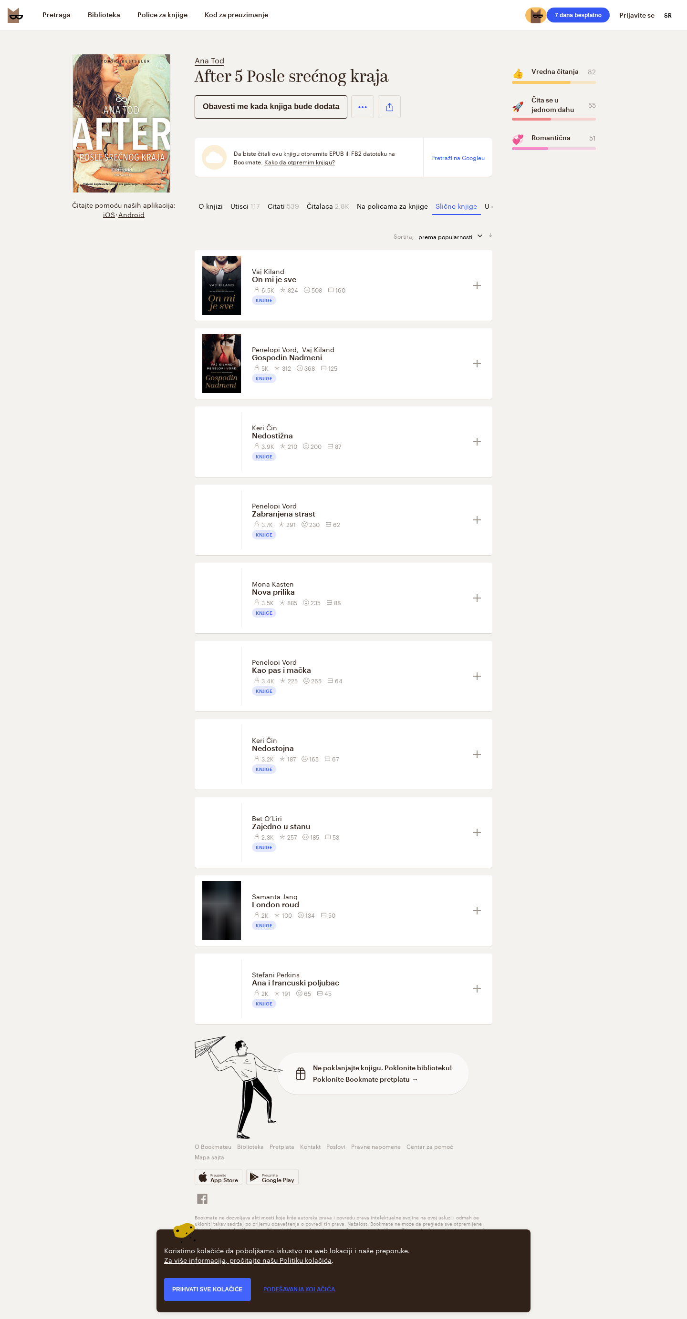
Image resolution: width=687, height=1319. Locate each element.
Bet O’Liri (267, 817)
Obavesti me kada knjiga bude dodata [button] (271, 106)
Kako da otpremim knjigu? (299, 161)
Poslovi (335, 1145)
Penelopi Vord (274, 349)
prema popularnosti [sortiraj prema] (453, 236)
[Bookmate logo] (15, 15)
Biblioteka (250, 1145)
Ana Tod (209, 59)
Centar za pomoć (429, 1145)
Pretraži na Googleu (458, 157)
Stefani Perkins (276, 974)
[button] (362, 106)
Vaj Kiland (268, 270)
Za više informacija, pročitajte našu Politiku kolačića (248, 1259)
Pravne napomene (376, 1145)
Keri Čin (264, 427)
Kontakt (310, 1145)
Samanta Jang (275, 896)
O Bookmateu (213, 1145)
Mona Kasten (273, 583)
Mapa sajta (209, 1156)
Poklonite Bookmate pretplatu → (365, 1079)
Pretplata (282, 1145)
